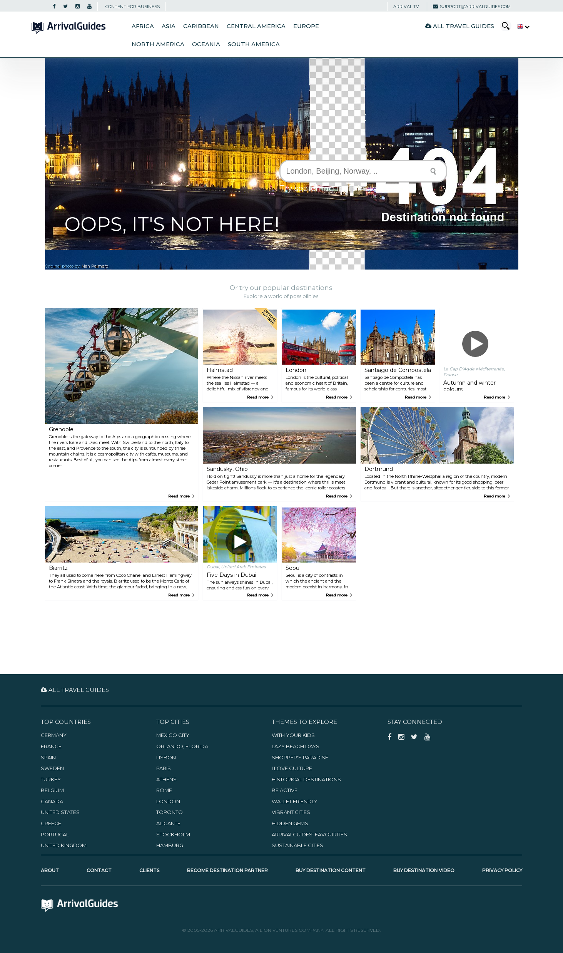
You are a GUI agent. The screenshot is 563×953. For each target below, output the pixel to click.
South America (254, 44)
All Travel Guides (459, 26)
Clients (149, 870)
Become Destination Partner (227, 870)
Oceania (206, 44)
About (50, 870)
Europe (306, 26)
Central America (256, 26)
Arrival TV (406, 6)
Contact (99, 870)
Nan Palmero (95, 266)
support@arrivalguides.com (472, 6)
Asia (168, 26)
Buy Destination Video (423, 870)
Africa (143, 26)
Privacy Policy (502, 870)
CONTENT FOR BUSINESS (132, 6)
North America (158, 44)
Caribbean (201, 26)
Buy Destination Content (331, 870)
